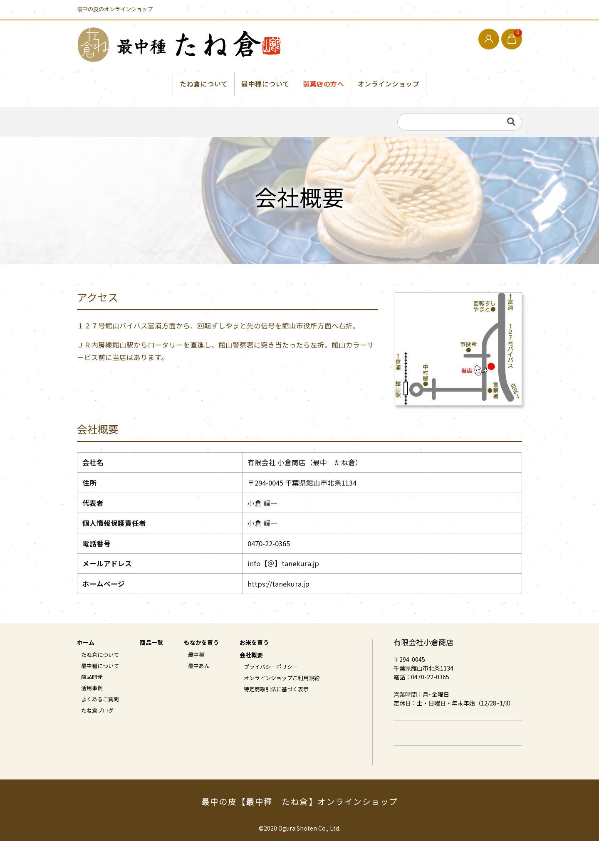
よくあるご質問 (100, 700)
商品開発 (92, 678)
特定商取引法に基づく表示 (276, 690)
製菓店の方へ (323, 84)
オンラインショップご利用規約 (281, 678)
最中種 (196, 655)
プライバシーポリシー (271, 668)
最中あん (199, 666)
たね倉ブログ (97, 711)
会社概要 (251, 655)
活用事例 (92, 689)
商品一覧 (151, 643)
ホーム (85, 643)
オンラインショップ (389, 84)
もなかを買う (201, 643)
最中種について (265, 84)
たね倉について (203, 84)
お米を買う (254, 643)
